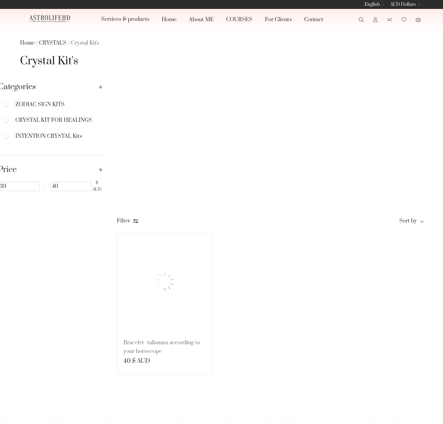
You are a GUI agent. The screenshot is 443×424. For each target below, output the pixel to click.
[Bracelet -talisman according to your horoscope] (165, 148)
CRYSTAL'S (280, 352)
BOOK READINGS (289, 329)
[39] (36, 186)
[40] (80, 186)
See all (271, 383)
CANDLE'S (279, 340)
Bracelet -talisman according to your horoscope (161, 212)
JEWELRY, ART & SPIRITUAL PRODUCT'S (296, 368)
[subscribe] (369, 343)
